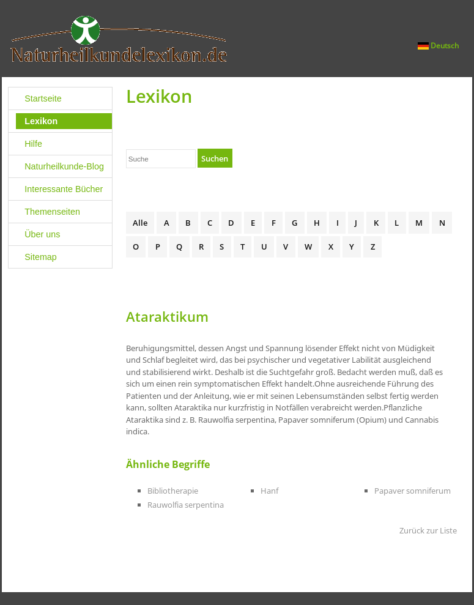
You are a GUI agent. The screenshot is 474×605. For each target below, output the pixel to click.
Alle (140, 222)
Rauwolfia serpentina (185, 504)
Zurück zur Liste (428, 530)
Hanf (269, 490)
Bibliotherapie (172, 490)
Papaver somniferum (412, 490)
